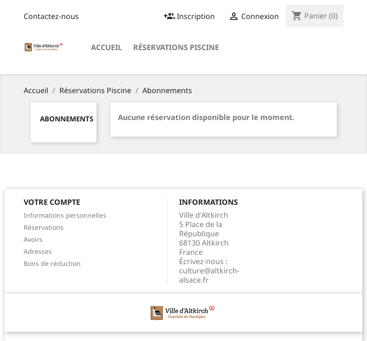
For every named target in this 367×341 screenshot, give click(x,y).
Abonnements (66, 118)
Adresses (38, 251)
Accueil (106, 47)
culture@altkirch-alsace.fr (209, 275)
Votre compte (52, 202)
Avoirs (33, 239)
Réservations (44, 227)
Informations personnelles (65, 215)
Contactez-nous (51, 16)
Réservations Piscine (176, 47)
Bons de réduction (52, 263)
